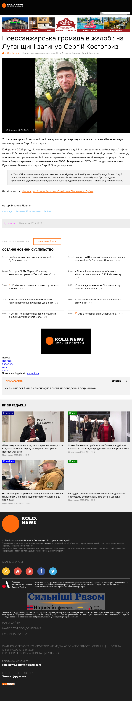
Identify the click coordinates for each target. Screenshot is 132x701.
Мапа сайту (11, 623)
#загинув (7, 211)
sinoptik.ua (33, 373)
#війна (47, 211)
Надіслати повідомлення (21, 628)
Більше (116, 380)
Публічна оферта (14, 634)
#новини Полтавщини (28, 211)
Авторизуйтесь (47, 241)
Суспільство (10, 223)
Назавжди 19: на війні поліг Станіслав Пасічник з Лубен (57, 191)
